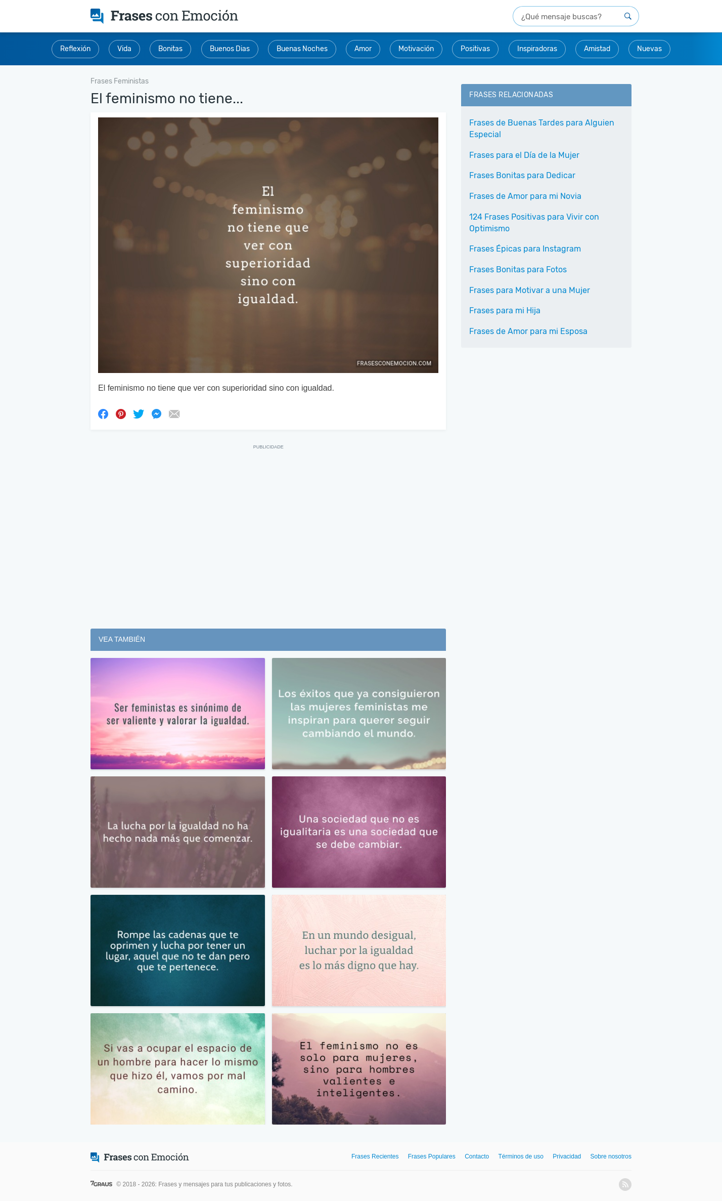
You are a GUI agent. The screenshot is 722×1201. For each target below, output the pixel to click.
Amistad (597, 49)
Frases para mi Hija (504, 310)
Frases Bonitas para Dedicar (522, 175)
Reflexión (75, 49)
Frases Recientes (374, 1156)
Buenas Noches (302, 49)
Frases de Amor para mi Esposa (528, 331)
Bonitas (170, 49)
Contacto (477, 1156)
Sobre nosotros (611, 1156)
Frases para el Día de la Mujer (524, 155)
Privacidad (567, 1156)
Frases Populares (432, 1156)
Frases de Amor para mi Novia (525, 196)
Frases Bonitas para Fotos (518, 269)
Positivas (475, 49)
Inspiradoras (537, 49)
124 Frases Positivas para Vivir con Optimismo (534, 222)
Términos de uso (521, 1156)
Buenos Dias (230, 49)
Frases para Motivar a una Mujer (529, 290)
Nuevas (649, 49)
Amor (363, 49)
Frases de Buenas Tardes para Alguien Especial (541, 128)
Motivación (416, 49)
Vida (124, 49)
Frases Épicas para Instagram (525, 249)
